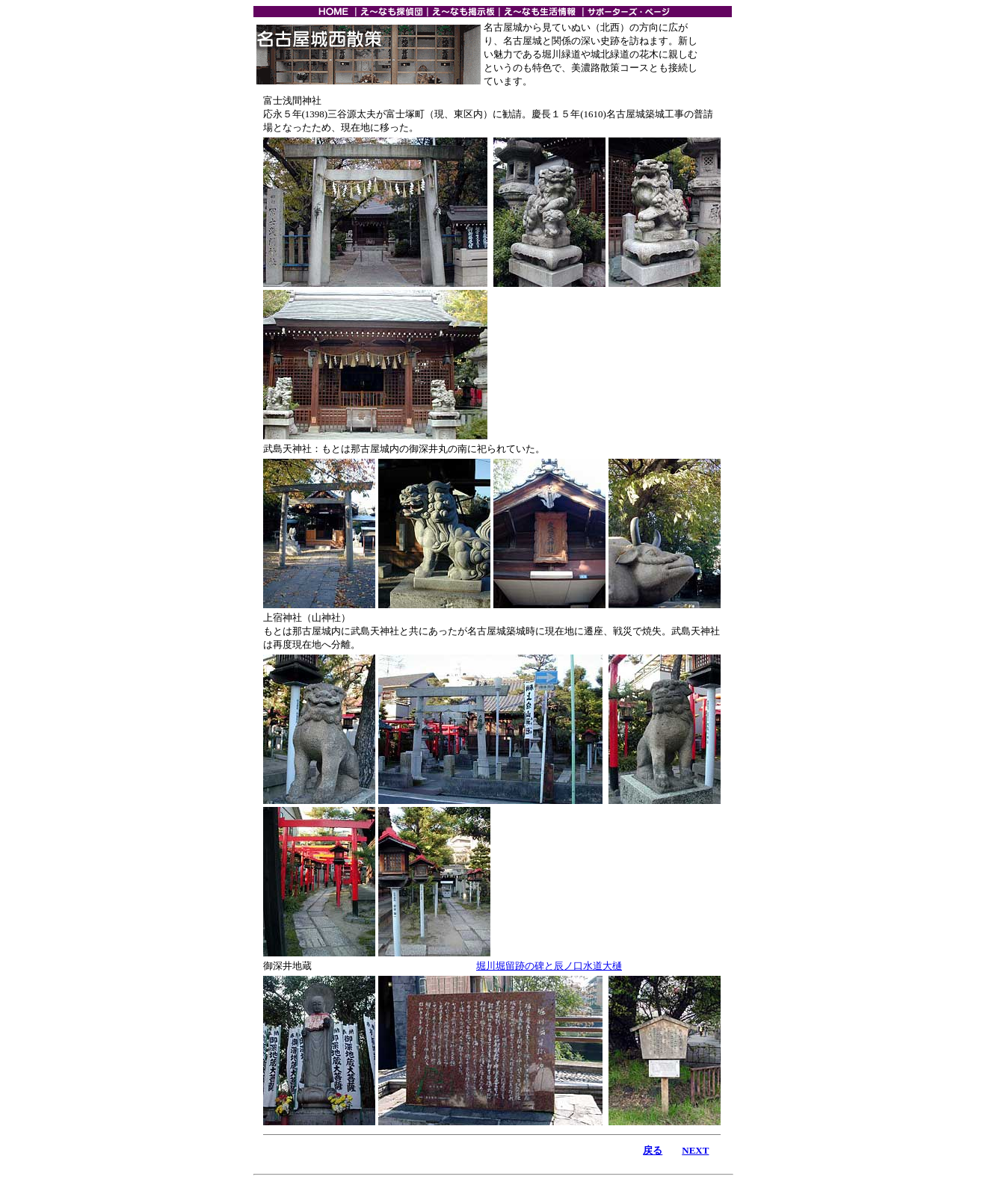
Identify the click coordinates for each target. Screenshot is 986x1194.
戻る (652, 1150)
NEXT (695, 1150)
